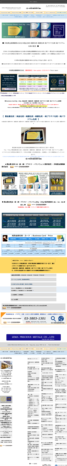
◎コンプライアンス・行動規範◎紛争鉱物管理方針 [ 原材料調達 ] (33, 376)
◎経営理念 (30, 372)
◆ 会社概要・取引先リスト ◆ (33, 365)
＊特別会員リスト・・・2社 (33, 398)
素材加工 (32, 11)
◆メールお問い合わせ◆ (47, 13)
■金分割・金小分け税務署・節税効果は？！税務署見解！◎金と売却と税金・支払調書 (60, 387)
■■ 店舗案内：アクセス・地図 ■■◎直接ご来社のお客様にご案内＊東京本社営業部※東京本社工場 (33, 384)
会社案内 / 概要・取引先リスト (15, 11)
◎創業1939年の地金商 (32, 369)
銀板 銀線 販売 (39, 11)
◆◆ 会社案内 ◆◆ (31, 363)
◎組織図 (29, 371)
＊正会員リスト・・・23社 (33, 395)
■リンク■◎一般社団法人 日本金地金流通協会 (33, 392)
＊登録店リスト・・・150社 (33, 397)
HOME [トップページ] (32, 355)
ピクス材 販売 (32, 13)
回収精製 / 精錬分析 (18, 13)
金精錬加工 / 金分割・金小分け (58, 11)
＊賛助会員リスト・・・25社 (33, 400)
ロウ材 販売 (39, 13)
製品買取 (25, 13)
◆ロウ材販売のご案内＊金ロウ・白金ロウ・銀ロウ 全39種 (60, 435)
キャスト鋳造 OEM (47, 11)
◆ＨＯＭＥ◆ (5, 11)
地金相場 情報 (26, 11)
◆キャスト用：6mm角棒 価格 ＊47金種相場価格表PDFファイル (47, 441)
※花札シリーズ (58, 418)
